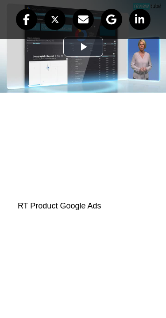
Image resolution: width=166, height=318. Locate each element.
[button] (26, 19)
